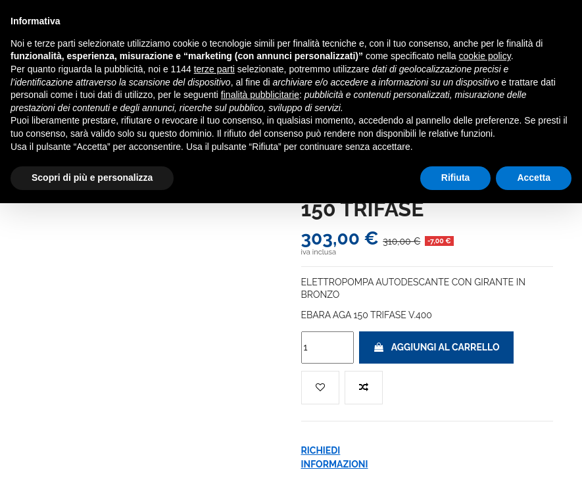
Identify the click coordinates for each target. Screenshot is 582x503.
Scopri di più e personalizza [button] (92, 177)
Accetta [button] (533, 177)
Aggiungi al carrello (436, 347)
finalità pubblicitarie (260, 94)
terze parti (214, 69)
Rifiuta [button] (455, 177)
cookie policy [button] (485, 56)
